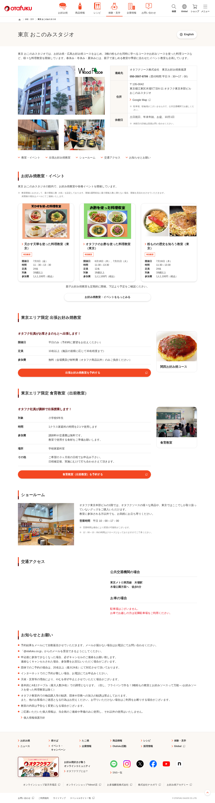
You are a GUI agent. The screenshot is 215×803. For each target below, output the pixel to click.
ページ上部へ (208, 793)
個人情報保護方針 (34, 717)
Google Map (139, 99)
